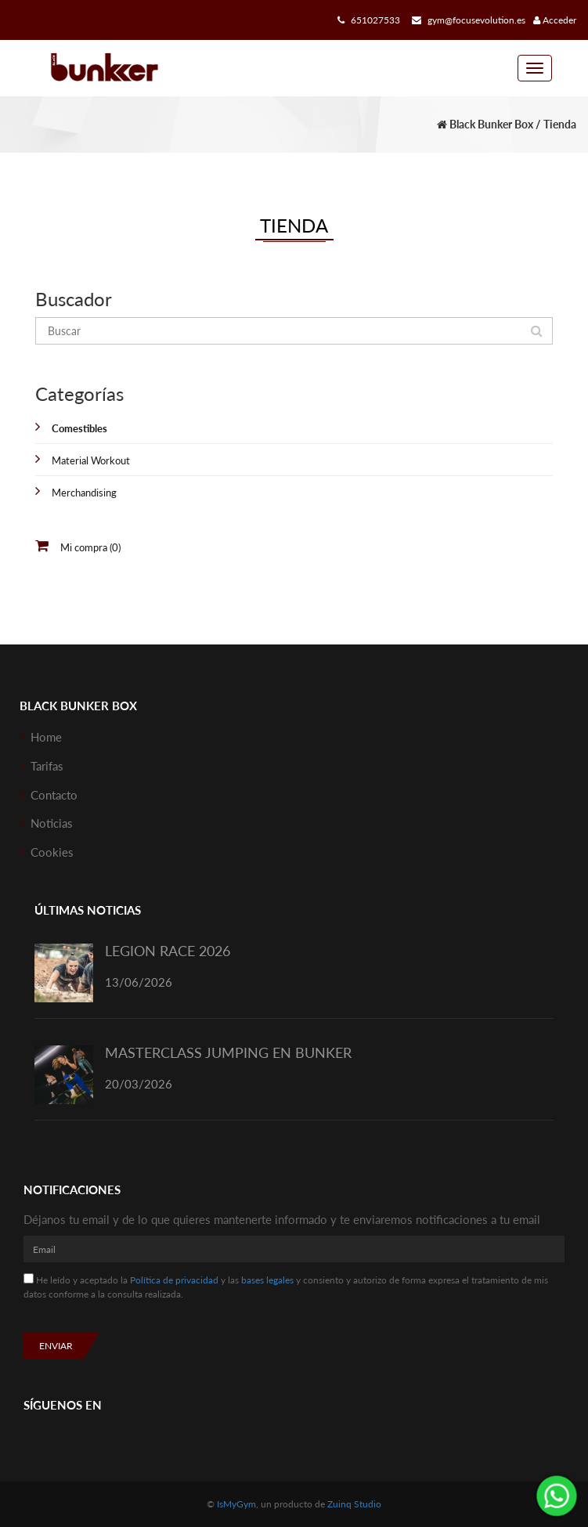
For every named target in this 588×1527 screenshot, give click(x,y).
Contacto (54, 795)
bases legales (267, 1280)
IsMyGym (236, 1504)
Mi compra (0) (90, 547)
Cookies (52, 852)
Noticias (52, 823)
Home (46, 737)
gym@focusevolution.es (466, 20)
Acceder (554, 20)
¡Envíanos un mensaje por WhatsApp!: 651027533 (556, 1495)
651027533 (367, 20)
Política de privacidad (174, 1280)
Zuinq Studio (354, 1504)
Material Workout (91, 460)
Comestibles (79, 428)
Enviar (56, 1346)
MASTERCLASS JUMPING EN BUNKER (228, 1052)
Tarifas (47, 766)
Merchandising (84, 492)
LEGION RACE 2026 (167, 950)
